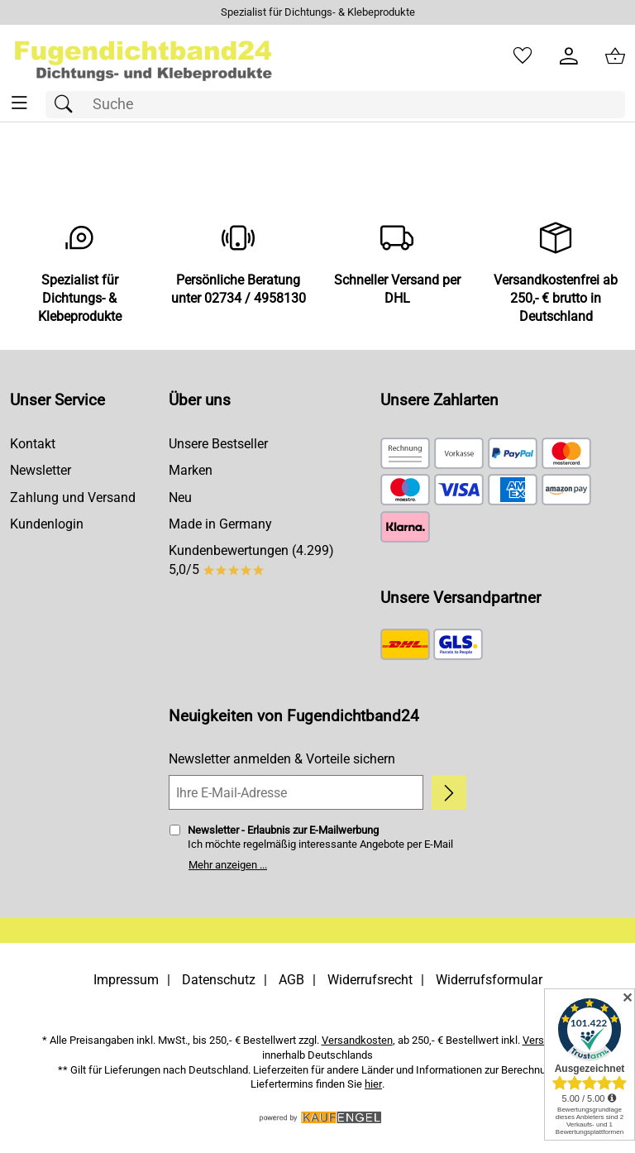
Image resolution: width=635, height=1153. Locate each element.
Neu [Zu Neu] (180, 497)
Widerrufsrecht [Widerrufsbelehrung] (370, 980)
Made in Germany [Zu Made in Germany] (220, 524)
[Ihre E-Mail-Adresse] (296, 792)
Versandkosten (357, 1040)
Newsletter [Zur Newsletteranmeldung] (40, 470)
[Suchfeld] (335, 104)
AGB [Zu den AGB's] (291, 980)
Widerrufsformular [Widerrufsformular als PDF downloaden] (489, 980)
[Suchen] (68, 104)
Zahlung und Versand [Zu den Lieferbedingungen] (73, 497)
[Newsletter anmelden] (449, 792)
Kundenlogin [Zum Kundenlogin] (47, 524)
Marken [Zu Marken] (190, 470)
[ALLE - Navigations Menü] (19, 103)
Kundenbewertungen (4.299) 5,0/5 (251, 559)
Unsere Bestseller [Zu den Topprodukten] (218, 444)
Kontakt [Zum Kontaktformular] (32, 444)
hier (373, 1084)
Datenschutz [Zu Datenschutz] (218, 980)
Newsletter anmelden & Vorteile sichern (282, 759)
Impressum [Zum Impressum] (126, 980)
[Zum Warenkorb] (615, 56)
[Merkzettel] (522, 56)
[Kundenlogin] (569, 56)
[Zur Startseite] (143, 56)
